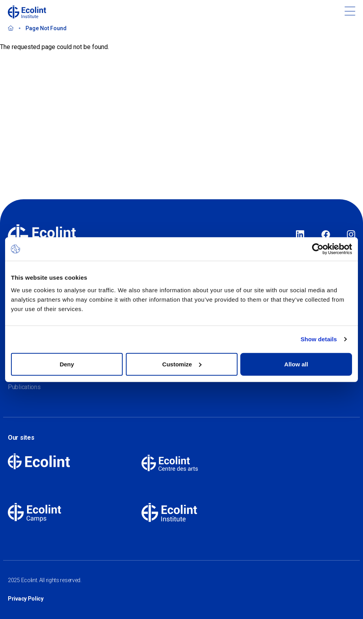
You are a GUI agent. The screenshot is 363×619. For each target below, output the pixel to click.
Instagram (351, 235)
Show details (319, 339)
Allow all (296, 363)
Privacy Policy (26, 598)
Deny (67, 363)
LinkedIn (300, 235)
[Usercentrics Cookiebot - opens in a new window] (317, 249)
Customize (181, 363)
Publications (24, 387)
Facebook (325, 235)
